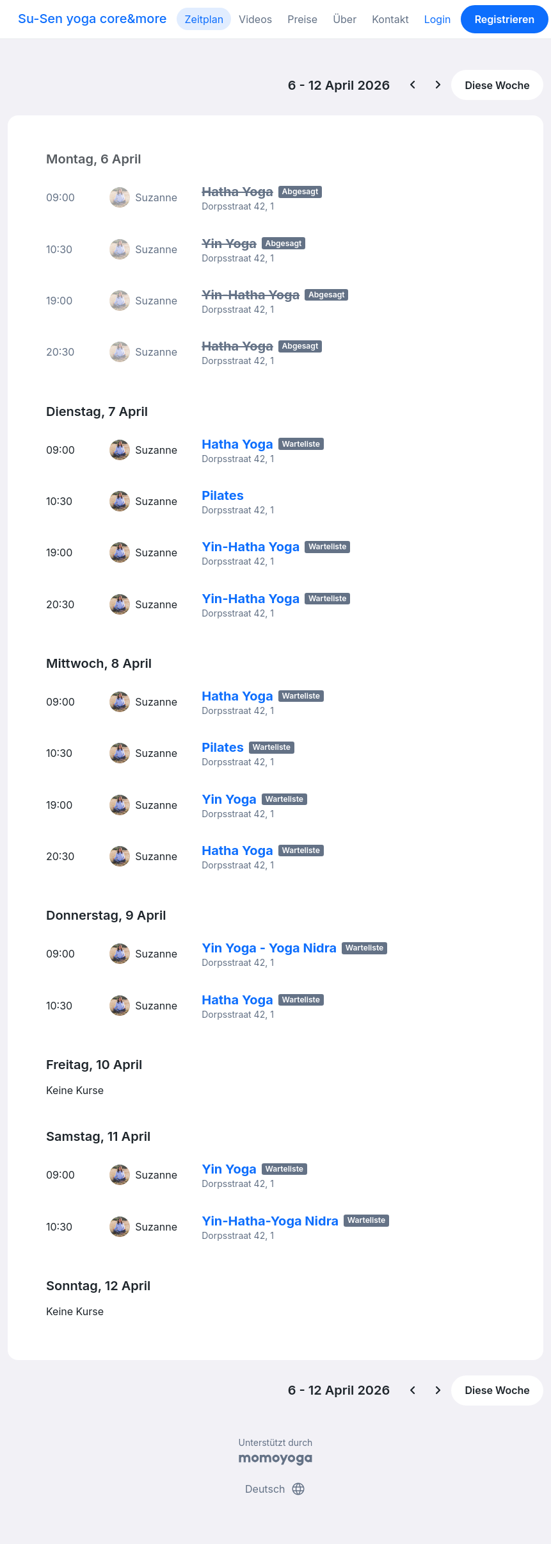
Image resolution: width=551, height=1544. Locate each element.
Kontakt (390, 19)
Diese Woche (497, 85)
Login (437, 19)
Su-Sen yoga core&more (92, 18)
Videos (255, 19)
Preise (302, 19)
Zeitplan (203, 19)
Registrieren (505, 19)
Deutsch (275, 1485)
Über (344, 19)
